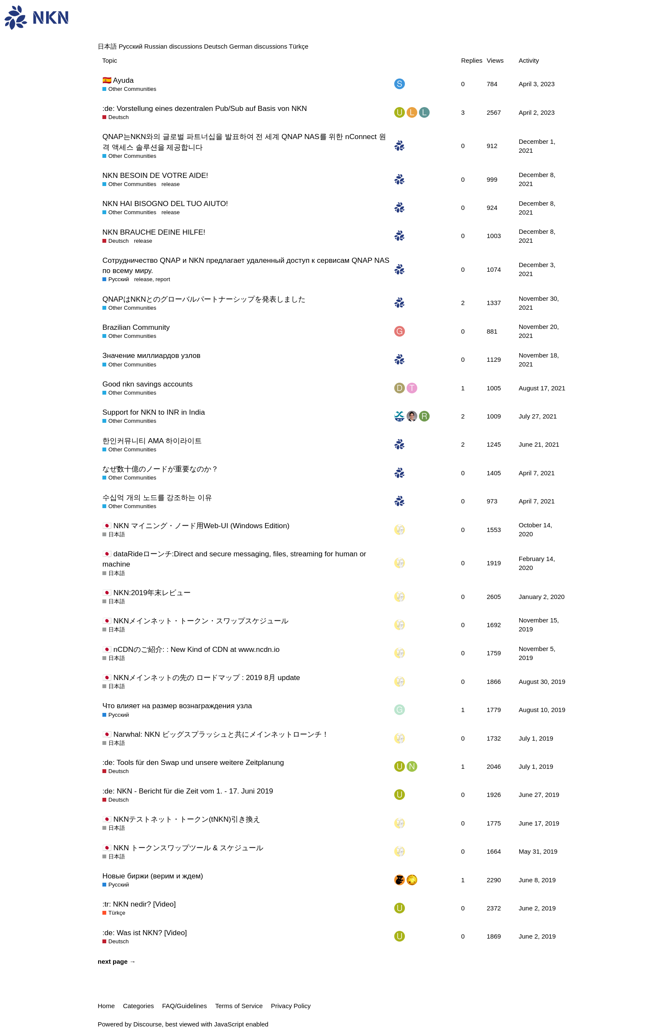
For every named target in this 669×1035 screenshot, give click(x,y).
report (162, 279)
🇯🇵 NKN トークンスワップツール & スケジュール (182, 847)
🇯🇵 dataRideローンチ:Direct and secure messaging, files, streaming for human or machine (234, 558)
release (170, 184)
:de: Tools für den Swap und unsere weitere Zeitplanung (193, 762)
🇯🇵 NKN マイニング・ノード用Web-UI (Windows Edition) (196, 525)
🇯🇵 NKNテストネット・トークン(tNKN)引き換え (181, 819)
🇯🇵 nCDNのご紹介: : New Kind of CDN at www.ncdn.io (190, 649)
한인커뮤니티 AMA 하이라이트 (152, 440)
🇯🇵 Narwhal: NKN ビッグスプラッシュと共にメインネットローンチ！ (215, 734)
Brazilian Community (136, 327)
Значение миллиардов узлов (151, 355)
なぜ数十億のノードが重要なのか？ (160, 469)
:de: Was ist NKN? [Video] (144, 932)
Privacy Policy (291, 1005)
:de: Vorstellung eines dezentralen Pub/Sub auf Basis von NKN (204, 108)
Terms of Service (239, 1005)
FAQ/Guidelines (184, 1005)
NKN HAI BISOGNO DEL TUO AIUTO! (165, 203)
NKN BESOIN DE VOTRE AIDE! (155, 175)
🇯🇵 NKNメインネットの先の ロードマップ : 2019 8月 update (201, 677)
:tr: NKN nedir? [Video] (139, 904)
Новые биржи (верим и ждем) (152, 876)
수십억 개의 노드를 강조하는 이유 (157, 497)
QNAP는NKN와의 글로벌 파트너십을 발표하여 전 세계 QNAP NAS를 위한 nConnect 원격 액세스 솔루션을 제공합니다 (244, 141)
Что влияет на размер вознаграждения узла (177, 705)
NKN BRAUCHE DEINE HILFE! (153, 232)
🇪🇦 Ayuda (118, 80)
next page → (117, 961)
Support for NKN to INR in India (153, 412)
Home (106, 1005)
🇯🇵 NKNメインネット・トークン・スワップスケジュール (195, 620)
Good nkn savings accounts (147, 384)
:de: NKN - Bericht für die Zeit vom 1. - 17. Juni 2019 (187, 791)
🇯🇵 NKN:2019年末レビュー (146, 592)
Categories (138, 1005)
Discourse (147, 1024)
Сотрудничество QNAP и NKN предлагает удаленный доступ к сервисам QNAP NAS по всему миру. (246, 265)
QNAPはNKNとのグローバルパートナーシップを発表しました (203, 299)
